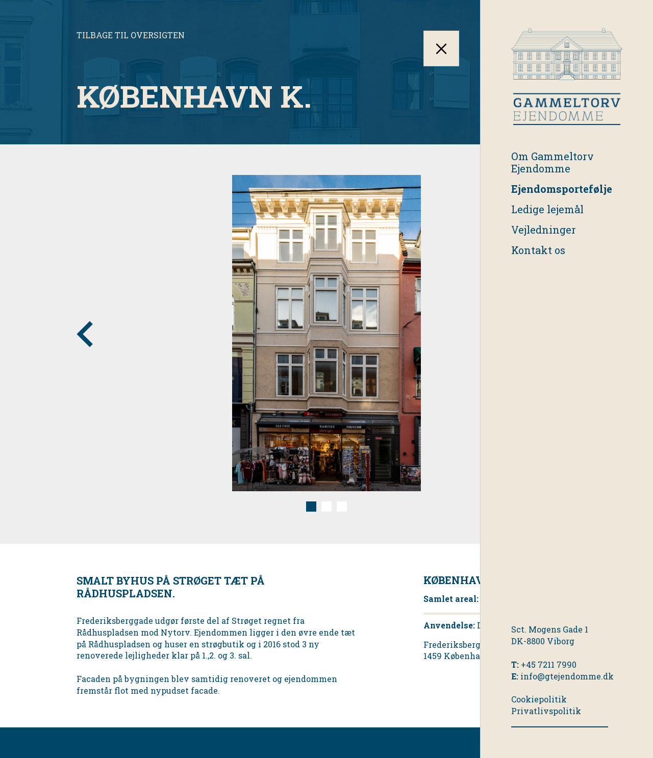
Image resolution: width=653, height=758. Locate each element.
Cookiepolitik (539, 699)
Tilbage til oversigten (131, 35)
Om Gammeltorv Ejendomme (552, 162)
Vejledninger (543, 229)
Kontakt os (538, 250)
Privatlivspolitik (546, 710)
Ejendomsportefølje (561, 189)
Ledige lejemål (547, 209)
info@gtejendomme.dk (567, 676)
